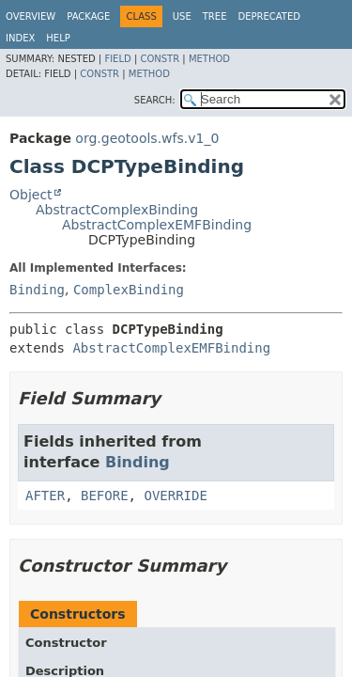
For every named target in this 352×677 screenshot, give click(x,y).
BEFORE (105, 495)
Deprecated (268, 16)
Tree (215, 16)
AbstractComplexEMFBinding (157, 224)
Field (117, 59)
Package (88, 16)
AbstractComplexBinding (117, 209)
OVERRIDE (175, 495)
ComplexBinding (128, 289)
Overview (30, 16)
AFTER (45, 495)
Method (209, 59)
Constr (159, 59)
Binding (37, 289)
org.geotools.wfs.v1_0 (147, 138)
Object (31, 194)
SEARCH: (155, 100)
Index (20, 38)
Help (57, 38)
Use (182, 16)
